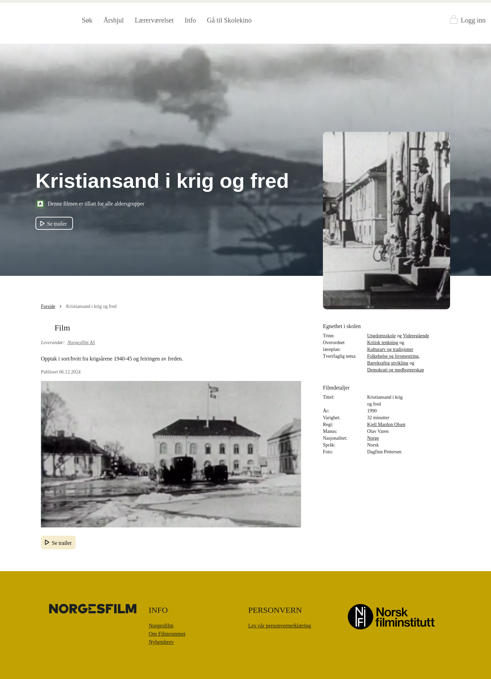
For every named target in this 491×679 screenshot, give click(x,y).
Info (190, 20)
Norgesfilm (161, 625)
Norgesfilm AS (81, 342)
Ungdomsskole (381, 335)
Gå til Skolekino (229, 20)
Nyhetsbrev (161, 642)
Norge (373, 438)
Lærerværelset (154, 20)
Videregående (416, 335)
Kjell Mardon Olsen (386, 424)
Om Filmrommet (167, 634)
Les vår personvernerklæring (279, 625)
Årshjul (113, 20)
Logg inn (473, 20)
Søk (87, 20)
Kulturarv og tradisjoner (390, 349)
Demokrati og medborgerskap (395, 369)
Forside (48, 306)
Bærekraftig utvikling (387, 363)
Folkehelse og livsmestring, (393, 356)
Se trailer (62, 543)
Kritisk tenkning (382, 342)
